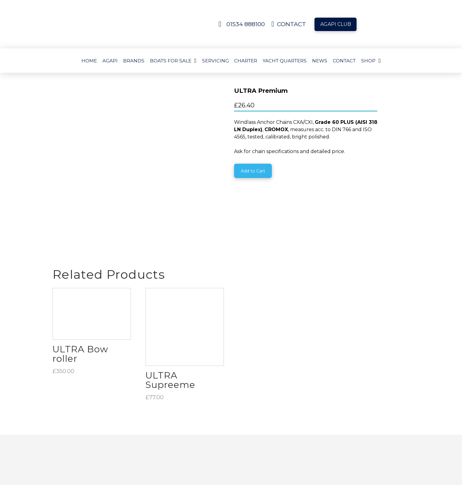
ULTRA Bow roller (80, 280)
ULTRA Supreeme (170, 306)
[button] (341, 460)
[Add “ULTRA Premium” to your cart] (253, 171)
